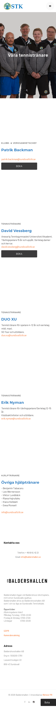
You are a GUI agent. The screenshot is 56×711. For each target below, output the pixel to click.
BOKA (19, 166)
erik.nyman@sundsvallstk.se (15, 418)
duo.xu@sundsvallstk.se (13, 335)
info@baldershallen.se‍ (30, 557)
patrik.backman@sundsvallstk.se (18, 159)
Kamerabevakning (12, 635)
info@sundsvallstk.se (12, 512)
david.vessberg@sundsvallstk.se (17, 246)
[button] (50, 6)
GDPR (6, 630)
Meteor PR (47, 694)
